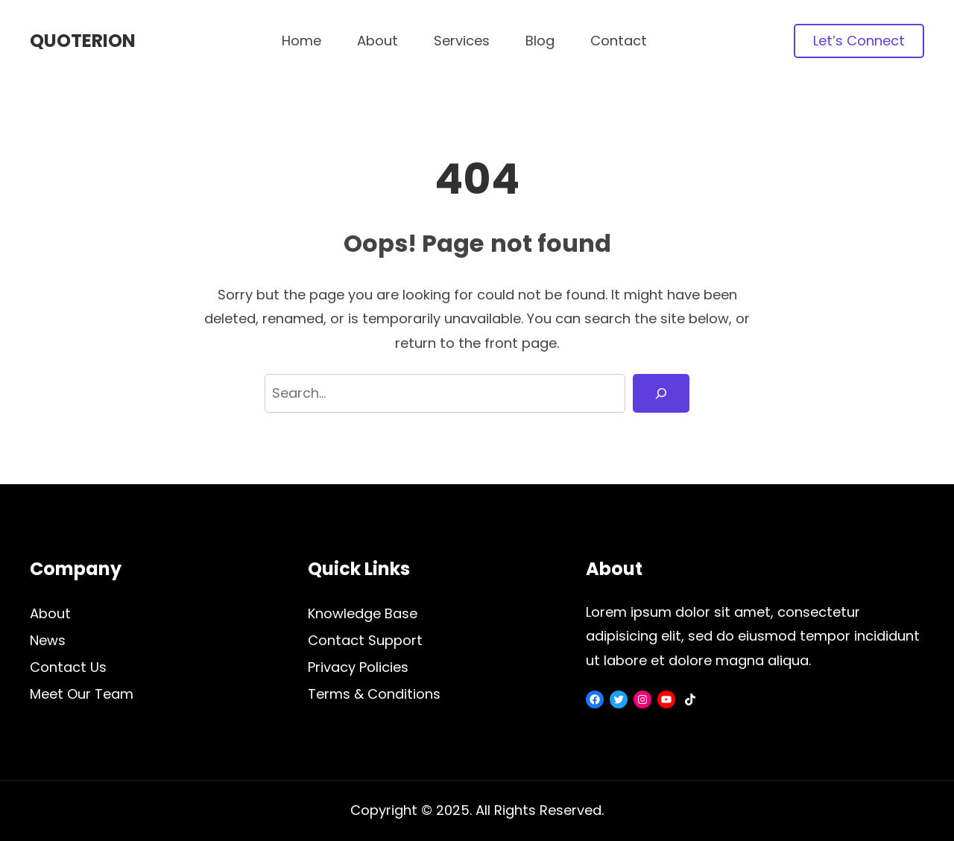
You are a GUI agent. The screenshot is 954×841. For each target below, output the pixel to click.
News (48, 640)
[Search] (661, 393)
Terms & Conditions (374, 694)
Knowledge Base (362, 613)
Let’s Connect (859, 40)
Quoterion (83, 40)
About (50, 613)
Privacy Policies (358, 667)
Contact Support (365, 640)
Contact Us (68, 667)
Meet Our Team (81, 694)
